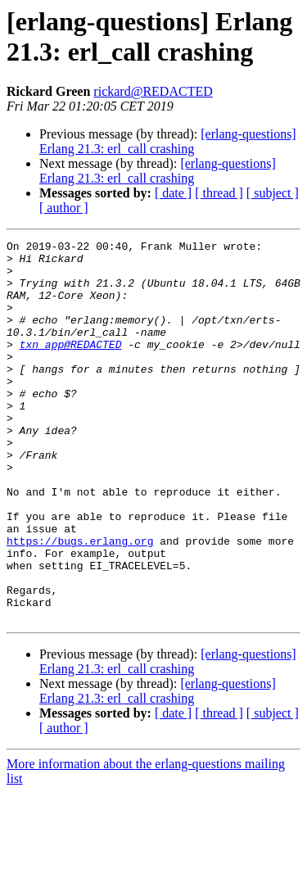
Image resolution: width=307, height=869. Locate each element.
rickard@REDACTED (152, 91)
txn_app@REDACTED (71, 366)
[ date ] (173, 193)
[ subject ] (272, 193)
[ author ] (63, 208)
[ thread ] (219, 193)
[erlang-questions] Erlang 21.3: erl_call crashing (167, 141)
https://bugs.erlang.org (80, 602)
